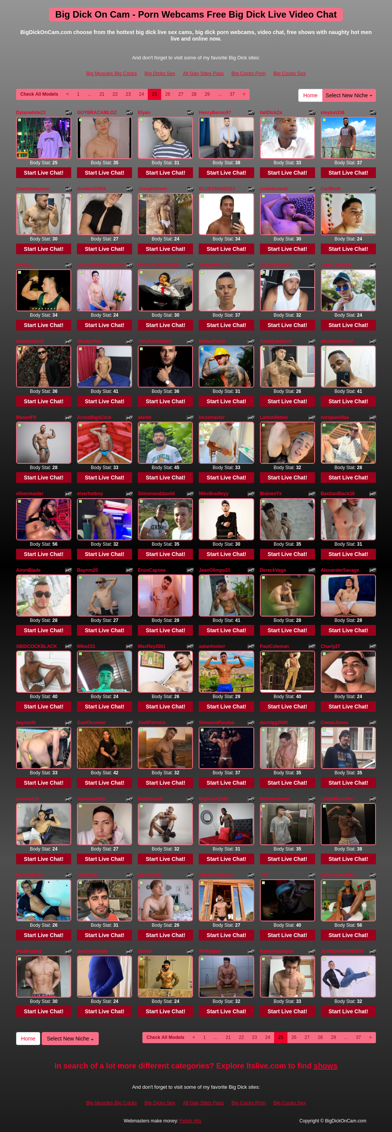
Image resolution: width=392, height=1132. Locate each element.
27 (180, 94)
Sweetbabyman (32, 188)
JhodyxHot (89, 341)
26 (167, 94)
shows (325, 1066)
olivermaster (29, 493)
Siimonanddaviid (156, 493)
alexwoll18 (27, 799)
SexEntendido (92, 951)
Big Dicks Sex (159, 73)
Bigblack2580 (213, 799)
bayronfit (26, 722)
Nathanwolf (150, 799)
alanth (144, 417)
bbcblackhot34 (337, 341)
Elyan (144, 112)
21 (102, 94)
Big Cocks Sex (289, 73)
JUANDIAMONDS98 (342, 951)
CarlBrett (330, 188)
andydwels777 (214, 265)
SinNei (145, 951)
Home (310, 95)
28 (193, 94)
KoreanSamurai (277, 951)
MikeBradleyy (213, 493)
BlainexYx (271, 493)
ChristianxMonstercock (102, 265)
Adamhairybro (275, 265)
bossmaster (211, 417)
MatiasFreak (212, 341)
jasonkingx (150, 875)
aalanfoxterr (212, 646)
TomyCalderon (276, 341)
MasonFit (26, 417)
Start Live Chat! (43, 173)
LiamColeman (336, 265)
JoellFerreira (151, 722)
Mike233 (86, 646)
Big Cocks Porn (249, 73)
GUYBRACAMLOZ (96, 112)
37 (232, 94)
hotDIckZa (271, 112)
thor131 (24, 265)
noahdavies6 (274, 188)
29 (207, 94)
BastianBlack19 (338, 493)
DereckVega (273, 570)
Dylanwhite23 (31, 112)
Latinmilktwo (274, 417)
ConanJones (334, 722)
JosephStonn (152, 188)
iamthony (87, 875)
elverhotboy (90, 493)
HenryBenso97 (215, 112)
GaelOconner (91, 722)
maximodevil (30, 341)
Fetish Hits (190, 1121)
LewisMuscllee (337, 799)
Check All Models (39, 94)
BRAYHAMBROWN (158, 265)
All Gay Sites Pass (203, 73)
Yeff (264, 875)
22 (115, 94)
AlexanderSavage (340, 570)
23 (128, 94)
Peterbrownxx (275, 799)
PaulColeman (274, 646)
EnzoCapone (152, 570)
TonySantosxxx (155, 341)
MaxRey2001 (151, 646)
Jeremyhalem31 (216, 875)
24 (141, 94)
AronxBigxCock (94, 417)
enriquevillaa (335, 417)
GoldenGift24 (91, 188)
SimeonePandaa (216, 722)
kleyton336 (333, 112)
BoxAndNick (29, 875)
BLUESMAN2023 (217, 188)
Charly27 (330, 646)
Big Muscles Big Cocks (111, 73)
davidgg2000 (274, 722)
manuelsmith (91, 799)
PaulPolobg (28, 951)
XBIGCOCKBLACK (36, 646)
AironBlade (28, 570)
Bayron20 (87, 570)
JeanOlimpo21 (214, 570)
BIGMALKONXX (338, 875)
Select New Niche (349, 95)
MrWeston (210, 951)
